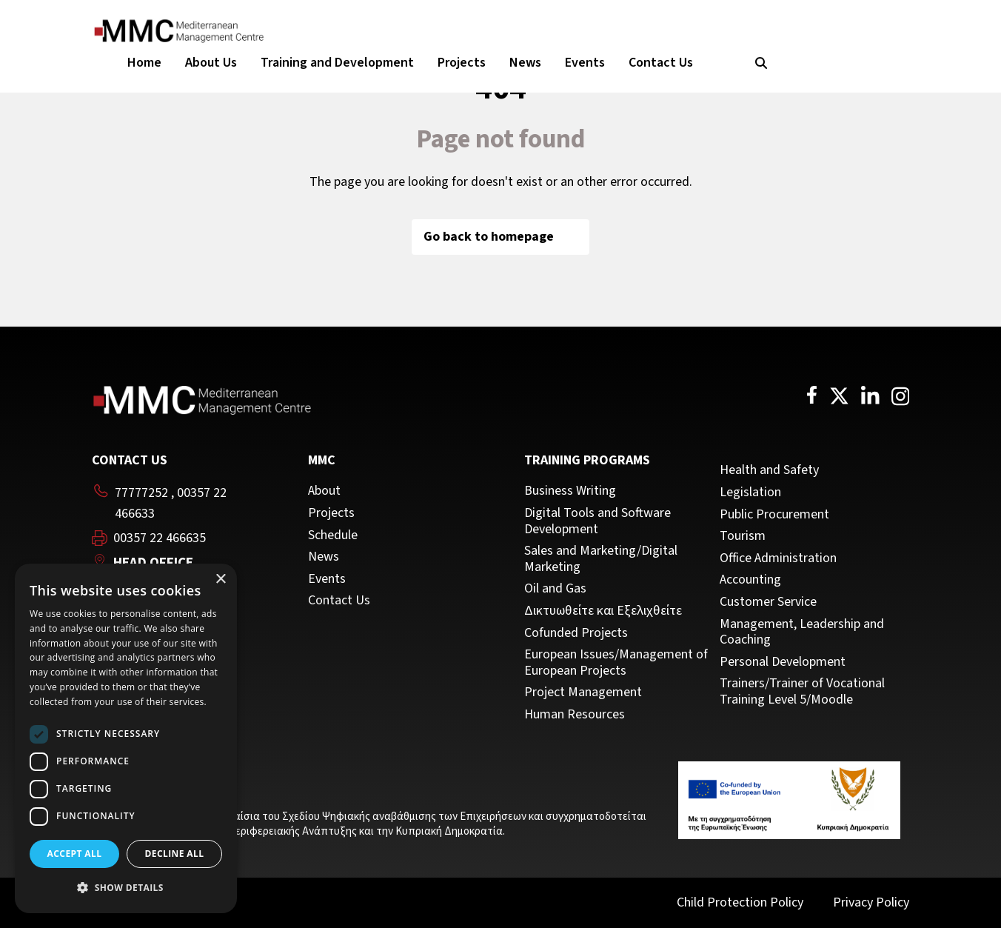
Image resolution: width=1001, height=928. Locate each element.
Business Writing (570, 491)
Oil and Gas (555, 589)
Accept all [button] (74, 853)
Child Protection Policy (740, 902)
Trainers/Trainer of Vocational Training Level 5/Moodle (802, 691)
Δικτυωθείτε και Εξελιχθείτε (603, 611)
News (525, 62)
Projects (462, 62)
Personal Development (783, 662)
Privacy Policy (871, 902)
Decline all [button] (174, 853)
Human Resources (574, 715)
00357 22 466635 (159, 538)
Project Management (583, 692)
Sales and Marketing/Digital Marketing (600, 559)
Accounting (750, 580)
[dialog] (126, 738)
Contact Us (661, 62)
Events (585, 62)
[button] (126, 888)
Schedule (333, 535)
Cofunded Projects (576, 633)
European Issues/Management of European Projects (616, 662)
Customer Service (768, 602)
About (324, 491)
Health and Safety (769, 470)
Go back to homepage (501, 236)
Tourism (743, 536)
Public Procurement (774, 515)
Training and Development (337, 62)
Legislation (750, 492)
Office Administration (778, 558)
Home (144, 62)
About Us (211, 62)
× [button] (220, 579)
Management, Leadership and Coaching (802, 632)
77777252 (141, 493)
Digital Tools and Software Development (597, 521)
